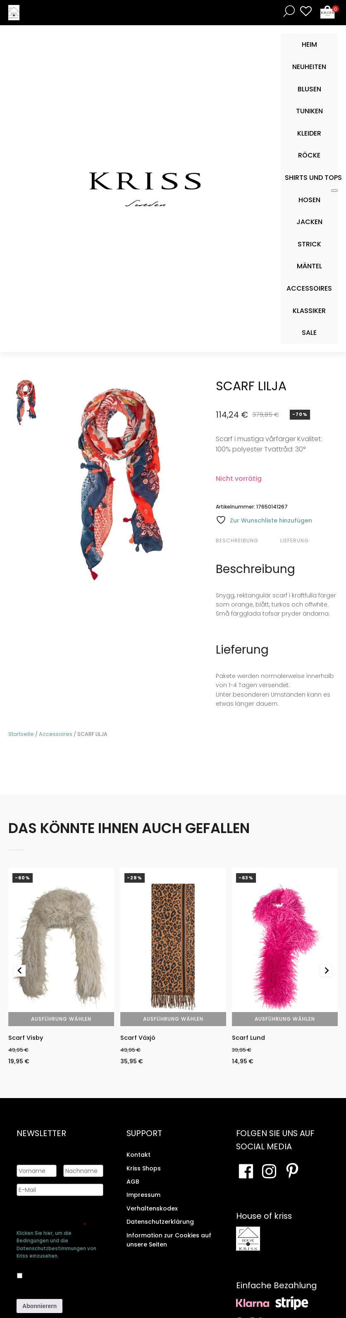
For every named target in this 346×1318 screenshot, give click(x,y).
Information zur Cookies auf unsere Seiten (168, 1241)
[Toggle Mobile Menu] (334, 190)
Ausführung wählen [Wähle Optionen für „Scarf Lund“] (285, 1018)
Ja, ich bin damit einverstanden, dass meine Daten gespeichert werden (59, 1274)
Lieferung (294, 540)
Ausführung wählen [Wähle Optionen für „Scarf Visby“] (61, 1018)
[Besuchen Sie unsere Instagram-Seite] (269, 1172)
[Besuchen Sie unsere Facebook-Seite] (246, 1172)
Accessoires (55, 734)
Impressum (143, 1196)
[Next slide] (326, 971)
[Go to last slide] (20, 971)
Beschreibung (237, 540)
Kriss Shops (143, 1169)
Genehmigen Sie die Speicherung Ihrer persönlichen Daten (51, 1217)
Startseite (21, 734)
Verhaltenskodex (152, 1210)
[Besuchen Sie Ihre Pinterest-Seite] (292, 1172)
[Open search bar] (287, 11)
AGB (132, 1183)
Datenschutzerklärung (160, 1223)
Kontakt (138, 1156)
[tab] (247, 541)
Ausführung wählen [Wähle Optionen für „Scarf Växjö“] (173, 1018)
